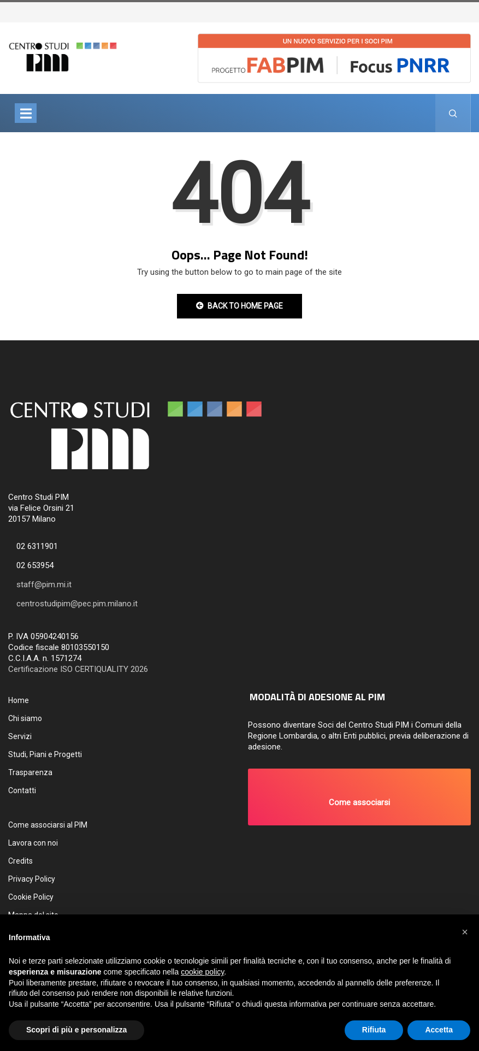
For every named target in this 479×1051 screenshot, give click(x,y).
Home (18, 700)
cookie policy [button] (202, 971)
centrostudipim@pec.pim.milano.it (77, 604)
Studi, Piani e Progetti (45, 754)
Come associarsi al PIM (47, 824)
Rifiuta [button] (374, 1029)
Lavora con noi (33, 843)
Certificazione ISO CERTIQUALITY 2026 (78, 669)
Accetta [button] (439, 1029)
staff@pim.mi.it (44, 584)
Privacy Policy (31, 879)
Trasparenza (30, 772)
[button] (359, 797)
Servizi (20, 736)
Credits (20, 861)
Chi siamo (25, 718)
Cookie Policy (31, 897)
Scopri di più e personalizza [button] (76, 1029)
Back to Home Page (239, 306)
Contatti (22, 790)
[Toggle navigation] (25, 113)
